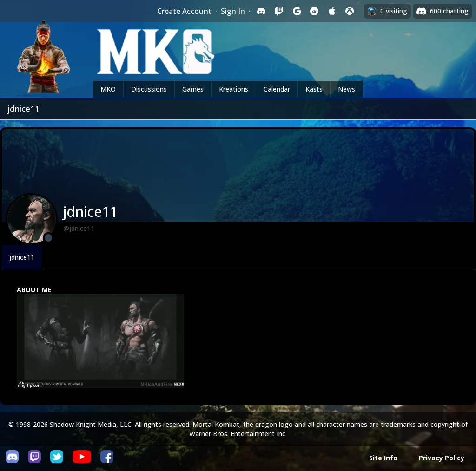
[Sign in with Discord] (261, 11)
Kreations (233, 89)
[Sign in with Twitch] (279, 11)
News (346, 89)
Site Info (383, 457)
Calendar (277, 89)
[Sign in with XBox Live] (350, 11)
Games (193, 89)
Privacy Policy (441, 457)
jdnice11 (21, 257)
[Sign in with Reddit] (314, 11)
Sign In (233, 11)
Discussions (149, 89)
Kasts (314, 89)
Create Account (184, 11)
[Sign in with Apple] (332, 11)
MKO (108, 89)
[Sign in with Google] (297, 11)
